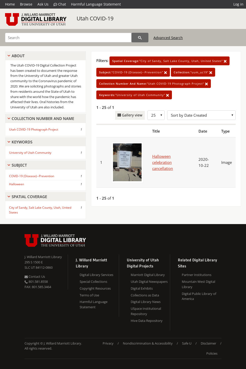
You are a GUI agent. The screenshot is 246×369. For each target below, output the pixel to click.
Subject (19, 165)
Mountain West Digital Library (198, 284)
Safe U (186, 343)
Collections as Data (145, 295)
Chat (60, 4)
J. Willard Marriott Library (43, 257)
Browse (26, 4)
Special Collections (93, 281)
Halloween (16, 184)
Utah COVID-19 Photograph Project (33, 129)
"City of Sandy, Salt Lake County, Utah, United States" (169, 61)
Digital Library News (146, 301)
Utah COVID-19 (95, 18)
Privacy (108, 343)
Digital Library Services (96, 274)
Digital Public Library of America (199, 296)
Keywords (22, 141)
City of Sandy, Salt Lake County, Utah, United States (40, 209)
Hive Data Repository (147, 320)
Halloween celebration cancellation (162, 162)
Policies (211, 353)
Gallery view (131, 115)
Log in (238, 4)
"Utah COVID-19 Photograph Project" (153, 83)
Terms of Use (89, 295)
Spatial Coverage (29, 196)
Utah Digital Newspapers (149, 281)
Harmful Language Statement (96, 4)
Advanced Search (168, 37)
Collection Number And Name (43, 118)
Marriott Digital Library (148, 274)
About (18, 55)
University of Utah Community (30, 152)
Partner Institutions (196, 274)
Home (10, 4)
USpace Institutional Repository (146, 311)
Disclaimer (208, 343)
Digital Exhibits (142, 288)
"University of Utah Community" (134, 95)
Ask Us (43, 4)
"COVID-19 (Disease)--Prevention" (133, 72)
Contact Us (35, 276)
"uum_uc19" (193, 72)
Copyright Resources (95, 288)
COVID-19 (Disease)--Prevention (31, 176)
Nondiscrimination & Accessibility (148, 343)
